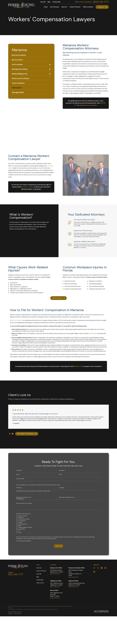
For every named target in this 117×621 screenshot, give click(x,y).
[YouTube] (102, 568)
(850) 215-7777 (101, 2)
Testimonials (56, 2)
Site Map (10, 613)
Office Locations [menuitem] (88, 7)
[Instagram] (105, 568)
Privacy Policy (17, 613)
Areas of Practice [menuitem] (75, 7)
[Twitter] (98, 568)
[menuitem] (31, 55)
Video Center (40, 583)
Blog (49, 2)
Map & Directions (55, 574)
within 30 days (93, 336)
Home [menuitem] (46, 7)
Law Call (42, 2)
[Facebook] (94, 568)
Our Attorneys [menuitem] (54, 7)
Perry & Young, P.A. (17, 322)
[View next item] (13, 434)
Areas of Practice (41, 571)
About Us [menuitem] (64, 7)
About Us (39, 568)
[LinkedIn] (94, 572)
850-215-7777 (15, 574)
